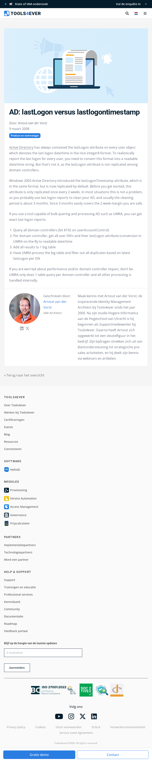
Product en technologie (25, 135)
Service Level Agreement (76, 733)
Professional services (18, 594)
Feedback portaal (16, 631)
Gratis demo (39, 754)
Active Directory (21, 147)
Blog (7, 434)
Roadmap (10, 624)
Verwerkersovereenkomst (127, 727)
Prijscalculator (17, 523)
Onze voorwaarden (69, 727)
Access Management (21, 506)
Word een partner (16, 560)
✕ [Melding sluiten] (146, 4)
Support (9, 580)
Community (12, 609)
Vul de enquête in (128, 4)
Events (8, 427)
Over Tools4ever (15, 405)
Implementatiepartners (20, 545)
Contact (113, 754)
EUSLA (96, 727)
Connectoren (13, 449)
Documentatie (13, 616)
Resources (11, 442)
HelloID (12, 469)
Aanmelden (17, 668)
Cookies (40, 727)
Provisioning (15, 490)
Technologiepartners (18, 552)
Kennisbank (12, 602)
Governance (15, 515)
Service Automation (20, 498)
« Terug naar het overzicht (24, 375)
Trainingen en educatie (20, 587)
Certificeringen (14, 420)
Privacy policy (16, 727)
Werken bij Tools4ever (19, 412)
